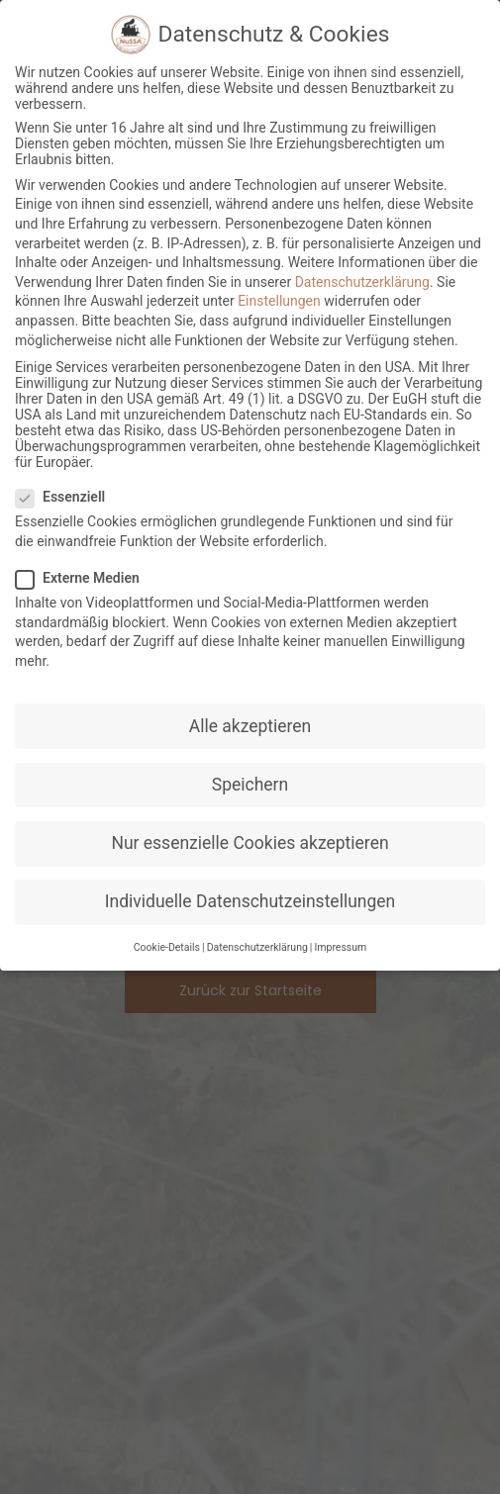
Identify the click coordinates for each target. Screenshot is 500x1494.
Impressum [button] (340, 948)
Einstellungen (279, 302)
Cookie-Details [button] (167, 948)
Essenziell (66, 498)
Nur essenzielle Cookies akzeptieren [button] (249, 843)
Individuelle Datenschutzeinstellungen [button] (250, 902)
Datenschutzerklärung (362, 282)
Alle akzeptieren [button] (250, 726)
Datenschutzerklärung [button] (257, 948)
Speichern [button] (250, 784)
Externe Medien (83, 579)
